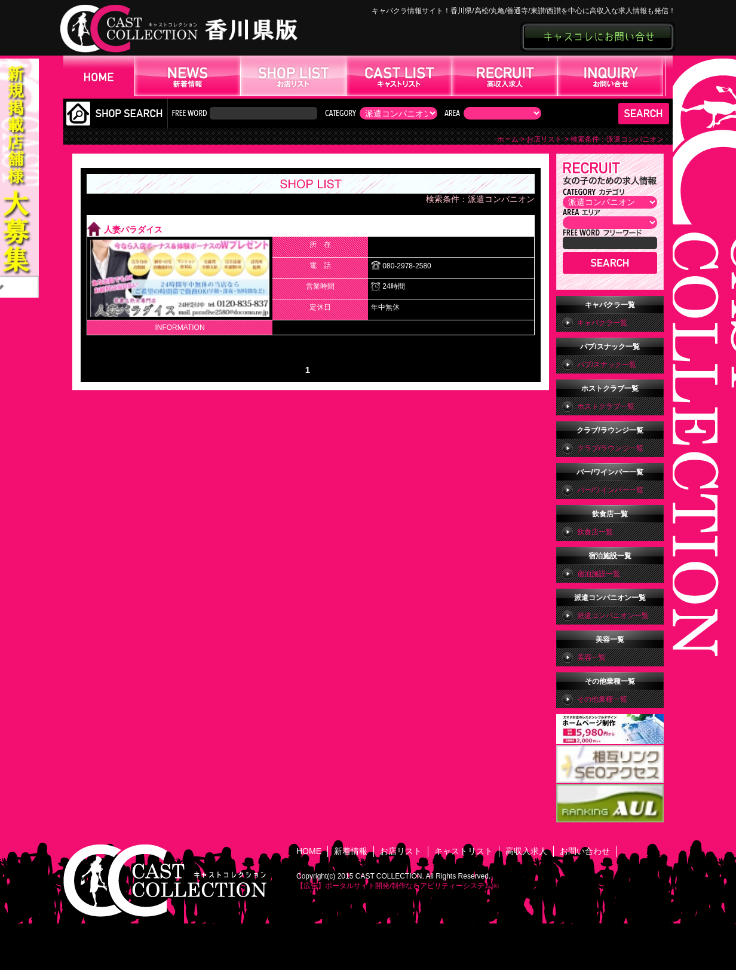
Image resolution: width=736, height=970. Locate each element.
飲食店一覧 (595, 532)
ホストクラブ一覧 (605, 406)
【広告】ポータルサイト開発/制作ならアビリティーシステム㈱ (397, 886)
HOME (308, 851)
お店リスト (544, 139)
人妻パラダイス (133, 230)
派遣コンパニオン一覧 (613, 615)
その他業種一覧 (602, 699)
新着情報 (350, 851)
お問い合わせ (585, 851)
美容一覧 (591, 657)
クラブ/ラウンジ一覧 (610, 448)
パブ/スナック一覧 (606, 364)
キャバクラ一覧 (602, 323)
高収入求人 (526, 851)
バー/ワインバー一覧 (610, 490)
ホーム (508, 139)
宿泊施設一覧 (598, 574)
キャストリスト (463, 851)
